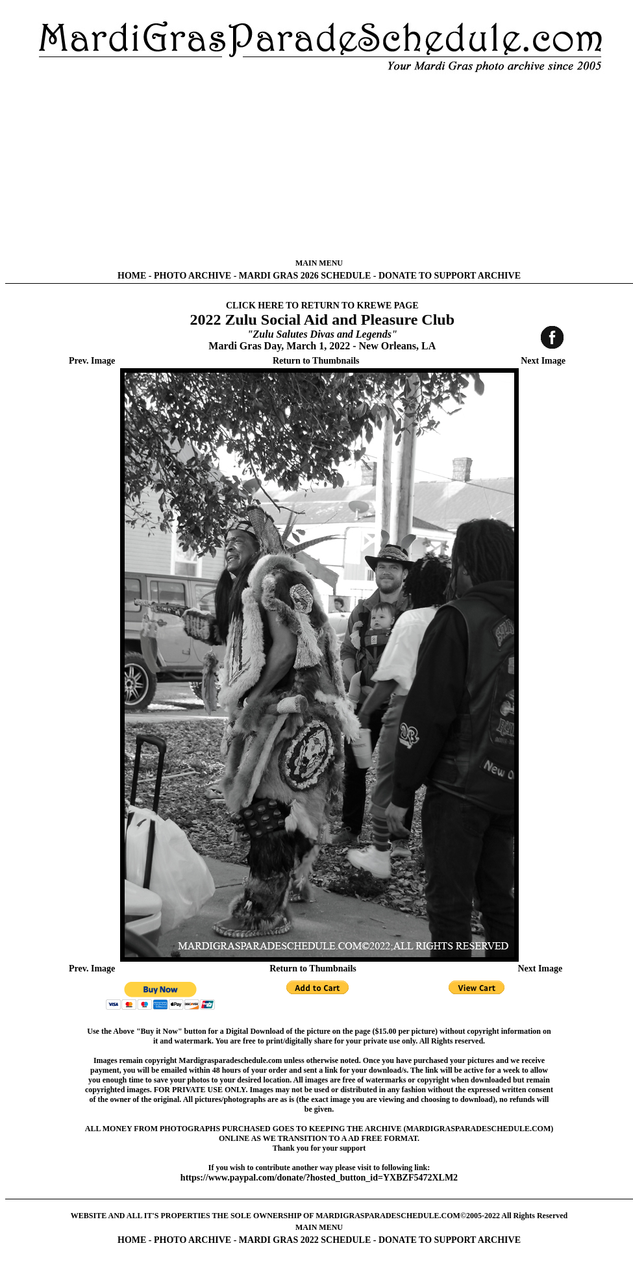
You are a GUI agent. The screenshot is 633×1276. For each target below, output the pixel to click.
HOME (132, 276)
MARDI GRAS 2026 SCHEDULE (305, 276)
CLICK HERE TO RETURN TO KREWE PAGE (322, 305)
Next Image (543, 361)
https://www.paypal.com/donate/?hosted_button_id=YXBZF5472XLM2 (319, 1177)
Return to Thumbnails (316, 361)
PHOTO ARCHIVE (192, 276)
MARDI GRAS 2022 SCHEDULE (305, 1240)
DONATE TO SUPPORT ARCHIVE (450, 276)
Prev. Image (92, 361)
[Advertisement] (319, 165)
